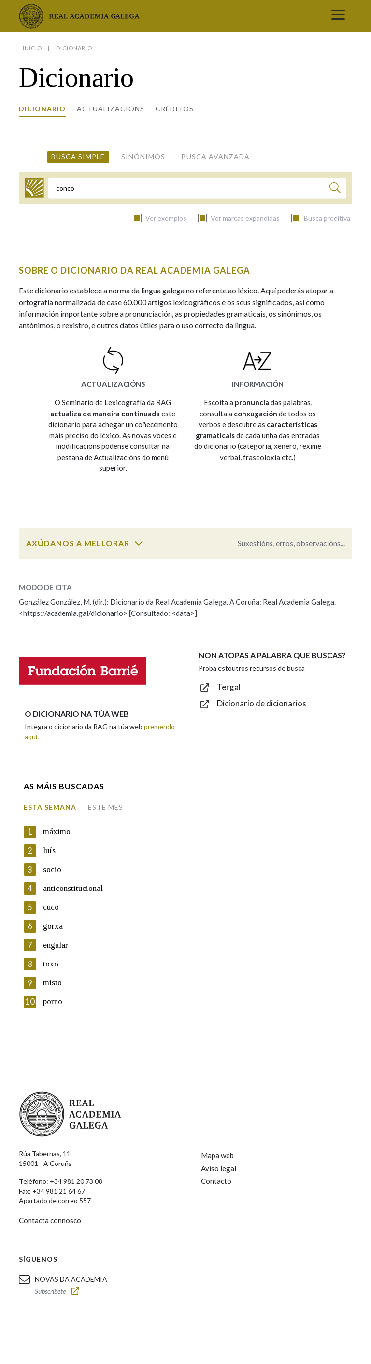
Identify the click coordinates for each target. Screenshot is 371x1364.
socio (52, 869)
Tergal (229, 687)
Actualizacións (110, 109)
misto (52, 982)
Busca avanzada (216, 157)
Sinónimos (143, 157)
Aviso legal (218, 1168)
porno (52, 1001)
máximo (57, 831)
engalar (55, 945)
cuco (51, 907)
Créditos (175, 109)
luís (49, 850)
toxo (50, 963)
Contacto (216, 1181)
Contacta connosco (50, 1220)
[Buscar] (335, 189)
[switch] (138, 543)
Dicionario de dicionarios (261, 703)
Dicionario (42, 109)
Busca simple (78, 157)
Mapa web (217, 1155)
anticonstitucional (73, 888)
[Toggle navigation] (338, 16)
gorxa (53, 926)
